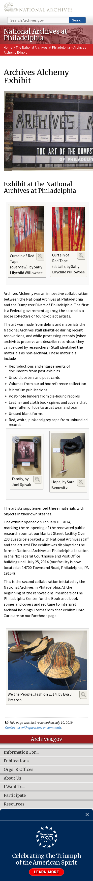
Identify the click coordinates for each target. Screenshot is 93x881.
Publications (16, 761)
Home (8, 47)
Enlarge (40, 256)
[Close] (87, 815)
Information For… (21, 752)
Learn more (46, 872)
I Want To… (14, 787)
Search (77, 20)
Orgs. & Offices (18, 769)
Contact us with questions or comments (33, 727)
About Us (12, 778)
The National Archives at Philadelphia (43, 47)
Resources (14, 804)
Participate (15, 795)
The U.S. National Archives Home (38, 8)
